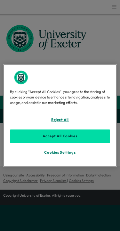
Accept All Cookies (60, 136)
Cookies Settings (60, 152)
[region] (60, 115)
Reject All (60, 119)
